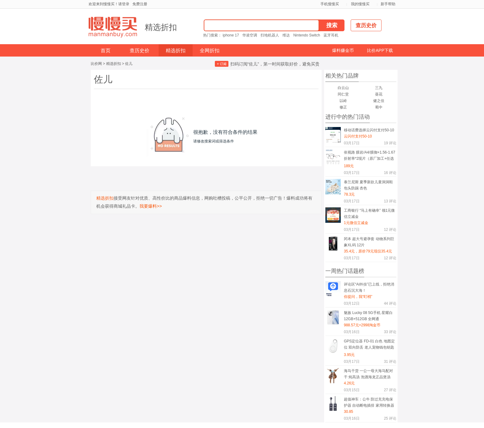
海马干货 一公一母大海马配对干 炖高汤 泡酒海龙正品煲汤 (368, 374)
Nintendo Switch (306, 35)
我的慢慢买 (360, 4)
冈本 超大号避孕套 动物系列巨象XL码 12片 (369, 242)
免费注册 (139, 4)
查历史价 (139, 50)
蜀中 (378, 107)
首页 (106, 50)
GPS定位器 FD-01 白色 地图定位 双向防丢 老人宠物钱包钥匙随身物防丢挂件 (369, 345)
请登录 (123, 4)
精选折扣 (161, 27)
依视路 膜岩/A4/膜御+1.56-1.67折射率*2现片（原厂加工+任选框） (369, 156)
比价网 (96, 63)
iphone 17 (231, 35)
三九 (378, 88)
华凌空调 (249, 35)
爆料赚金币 (343, 50)
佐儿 (128, 63)
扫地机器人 (270, 35)
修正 (343, 107)
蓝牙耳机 (330, 35)
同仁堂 (343, 94)
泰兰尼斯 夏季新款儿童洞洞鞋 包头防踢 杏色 (368, 185)
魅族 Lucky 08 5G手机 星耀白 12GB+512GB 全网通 (368, 316)
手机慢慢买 (329, 4)
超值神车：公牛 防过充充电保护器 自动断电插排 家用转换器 (369, 402)
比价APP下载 (380, 50)
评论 (390, 143)
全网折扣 (209, 50)
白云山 (343, 88)
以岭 (343, 101)
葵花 (378, 94)
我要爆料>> (151, 206)
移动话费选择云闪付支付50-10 (369, 130)
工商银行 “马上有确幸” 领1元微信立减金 (369, 213)
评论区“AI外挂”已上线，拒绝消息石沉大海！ (369, 287)
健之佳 (378, 101)
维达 (286, 35)
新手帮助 (388, 4)
